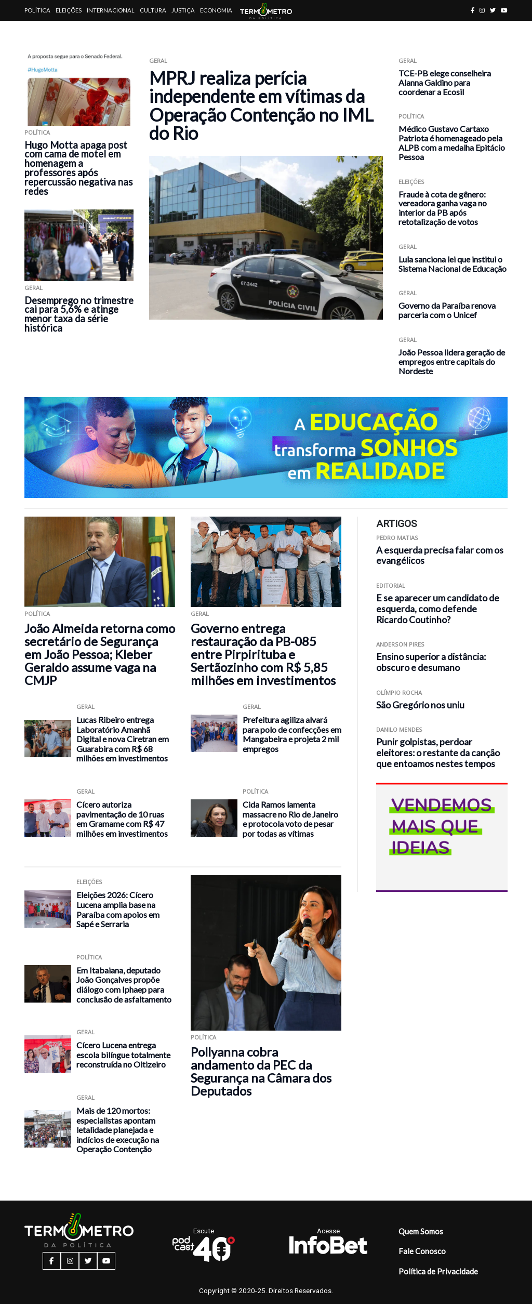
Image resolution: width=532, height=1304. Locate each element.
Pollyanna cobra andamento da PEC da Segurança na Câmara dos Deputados (261, 1071)
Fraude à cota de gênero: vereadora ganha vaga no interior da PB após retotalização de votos (442, 208)
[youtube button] (504, 10)
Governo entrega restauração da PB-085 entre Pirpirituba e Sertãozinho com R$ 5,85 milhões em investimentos (263, 654)
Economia (216, 10)
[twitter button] (493, 10)
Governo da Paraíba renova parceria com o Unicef (447, 310)
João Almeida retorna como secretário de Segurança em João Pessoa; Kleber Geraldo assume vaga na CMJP (99, 654)
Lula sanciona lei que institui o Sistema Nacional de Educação (452, 263)
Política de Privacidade (438, 1271)
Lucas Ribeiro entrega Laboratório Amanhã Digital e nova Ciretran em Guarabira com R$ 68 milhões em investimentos (122, 739)
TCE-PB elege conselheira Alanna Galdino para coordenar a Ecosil (444, 82)
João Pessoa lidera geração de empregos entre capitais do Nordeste (451, 361)
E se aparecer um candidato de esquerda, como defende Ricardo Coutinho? (437, 608)
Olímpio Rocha (399, 692)
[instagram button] (482, 10)
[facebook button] (472, 10)
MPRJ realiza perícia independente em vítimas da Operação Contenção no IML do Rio (261, 105)
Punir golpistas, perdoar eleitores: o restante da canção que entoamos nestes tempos (438, 752)
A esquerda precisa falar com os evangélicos (439, 556)
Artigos (37, 31)
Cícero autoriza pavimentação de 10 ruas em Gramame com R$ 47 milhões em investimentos (122, 818)
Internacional (111, 10)
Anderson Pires (400, 644)
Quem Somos (420, 1231)
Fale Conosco (422, 1251)
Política (37, 10)
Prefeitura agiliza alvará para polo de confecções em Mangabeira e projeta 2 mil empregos (292, 734)
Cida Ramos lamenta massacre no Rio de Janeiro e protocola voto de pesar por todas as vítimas (290, 818)
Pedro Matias (397, 538)
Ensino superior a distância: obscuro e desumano (431, 662)
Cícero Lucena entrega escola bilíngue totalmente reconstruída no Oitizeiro (123, 1054)
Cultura (153, 10)
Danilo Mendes (399, 729)
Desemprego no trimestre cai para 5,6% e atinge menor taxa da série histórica (79, 314)
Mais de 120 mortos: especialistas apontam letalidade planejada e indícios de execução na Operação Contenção (117, 1129)
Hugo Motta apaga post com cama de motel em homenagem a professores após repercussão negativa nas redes (78, 168)
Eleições (69, 10)
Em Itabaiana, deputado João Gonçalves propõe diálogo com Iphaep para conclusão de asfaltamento (123, 984)
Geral (33, 288)
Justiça (183, 10)
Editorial (390, 585)
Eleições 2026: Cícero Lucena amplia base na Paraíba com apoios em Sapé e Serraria (117, 909)
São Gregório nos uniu (420, 705)
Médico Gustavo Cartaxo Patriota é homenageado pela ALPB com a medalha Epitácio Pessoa (451, 142)
